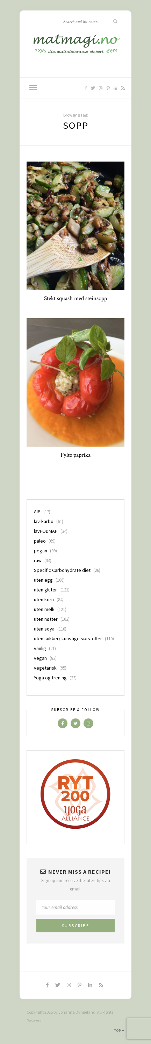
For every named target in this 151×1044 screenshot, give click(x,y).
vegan (40, 658)
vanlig (40, 648)
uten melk (44, 609)
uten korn (44, 599)
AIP (37, 511)
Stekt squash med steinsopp (75, 298)
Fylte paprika (75, 455)
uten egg (43, 580)
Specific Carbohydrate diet (62, 570)
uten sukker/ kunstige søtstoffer (68, 638)
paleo (40, 541)
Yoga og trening (50, 677)
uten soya (44, 629)
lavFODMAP (46, 531)
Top (119, 1030)
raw (38, 560)
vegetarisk (45, 668)
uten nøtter (46, 619)
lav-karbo (43, 521)
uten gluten (46, 590)
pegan (40, 550)
